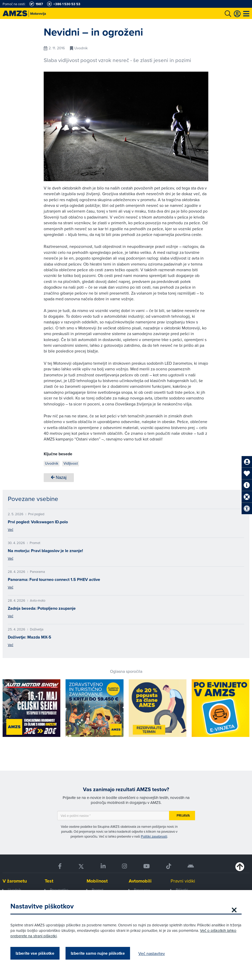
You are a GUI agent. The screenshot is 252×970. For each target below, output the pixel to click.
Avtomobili (140, 881)
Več (10, 529)
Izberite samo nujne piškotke (98, 953)
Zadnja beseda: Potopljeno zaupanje (42, 608)
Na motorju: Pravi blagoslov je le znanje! (45, 551)
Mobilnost (97, 881)
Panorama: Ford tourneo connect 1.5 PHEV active (54, 579)
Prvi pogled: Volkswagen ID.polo (38, 522)
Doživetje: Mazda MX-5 (29, 637)
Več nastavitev (151, 953)
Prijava (183, 815)
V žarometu (15, 881)
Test (49, 881)
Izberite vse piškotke (35, 953)
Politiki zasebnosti (154, 836)
